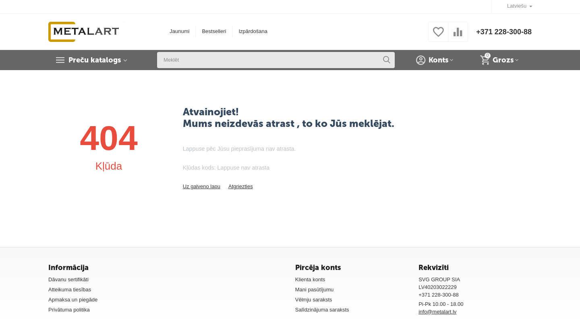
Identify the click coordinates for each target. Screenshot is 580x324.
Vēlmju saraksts (313, 300)
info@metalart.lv (437, 312)
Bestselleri (214, 31)
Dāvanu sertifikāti (68, 279)
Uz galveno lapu (201, 186)
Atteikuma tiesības (69, 290)
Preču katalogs (94, 60)
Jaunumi (179, 31)
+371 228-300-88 (504, 32)
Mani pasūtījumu (314, 290)
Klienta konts (310, 279)
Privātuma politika (69, 310)
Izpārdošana (252, 31)
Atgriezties (240, 186)
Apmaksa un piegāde (72, 300)
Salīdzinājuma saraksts (322, 310)
